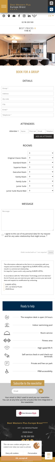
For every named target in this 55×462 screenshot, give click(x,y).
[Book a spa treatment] (34, 16)
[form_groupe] (27, 88)
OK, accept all (21, 458)
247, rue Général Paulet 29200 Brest (28, 430)
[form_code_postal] (27, 99)
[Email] (24, 391)
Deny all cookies (12, 453)
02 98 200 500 (27, 22)
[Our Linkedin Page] (29, 16)
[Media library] (14, 16)
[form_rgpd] (2, 235)
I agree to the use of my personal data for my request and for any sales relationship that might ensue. (27, 235)
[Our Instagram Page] (24, 16)
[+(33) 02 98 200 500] (51, 9)
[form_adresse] (27, 94)
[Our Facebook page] (19, 16)
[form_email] (27, 110)
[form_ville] (27, 104)
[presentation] (34, 244)
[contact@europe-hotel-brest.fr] (3, 16)
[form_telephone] (27, 115)
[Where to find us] (8, 16)
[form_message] (27, 220)
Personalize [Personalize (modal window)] (32, 453)
